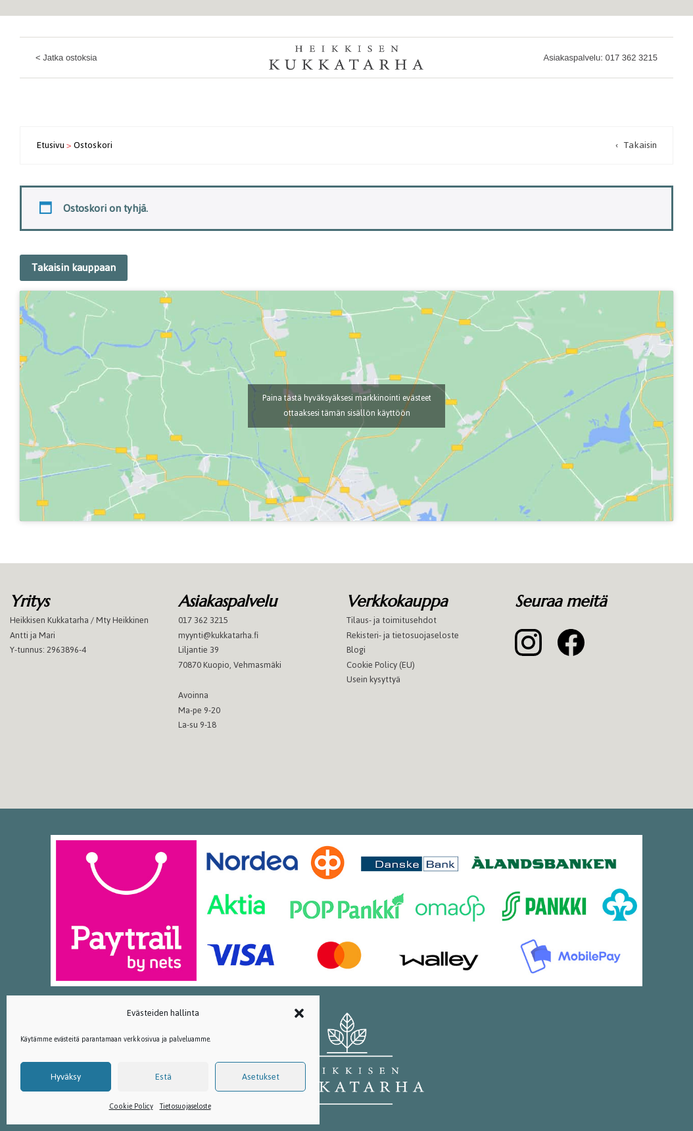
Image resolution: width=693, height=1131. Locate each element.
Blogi (356, 649)
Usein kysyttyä (373, 679)
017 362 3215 (203, 620)
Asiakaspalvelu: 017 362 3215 (600, 58)
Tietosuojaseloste (185, 1106)
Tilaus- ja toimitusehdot (391, 620)
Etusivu (50, 145)
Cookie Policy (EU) (380, 665)
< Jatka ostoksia (66, 58)
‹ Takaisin (636, 145)
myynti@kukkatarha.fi (218, 635)
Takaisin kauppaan (74, 267)
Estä (163, 1076)
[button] (299, 1013)
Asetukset (260, 1076)
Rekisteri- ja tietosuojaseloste (402, 635)
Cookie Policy (131, 1106)
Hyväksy (66, 1076)
